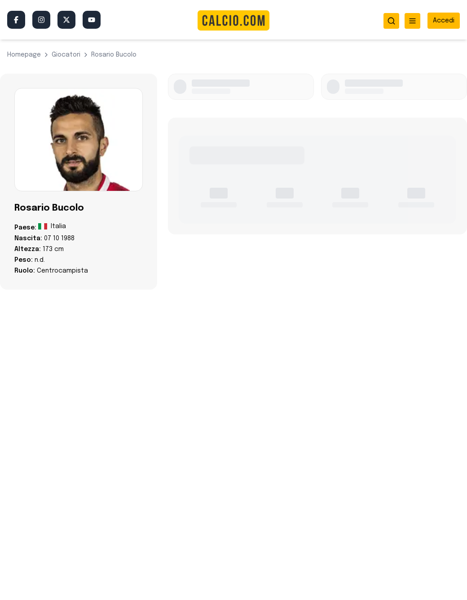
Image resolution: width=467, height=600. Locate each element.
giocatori (66, 55)
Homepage (24, 55)
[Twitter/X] (66, 20)
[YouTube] (92, 20)
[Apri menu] (412, 21)
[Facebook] (16, 20)
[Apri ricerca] (391, 21)
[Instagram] (41, 20)
